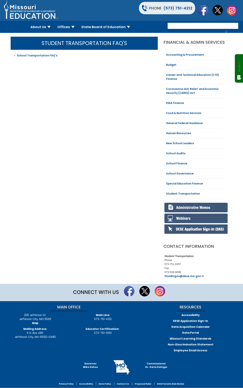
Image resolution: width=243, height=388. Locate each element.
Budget (171, 65)
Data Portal (190, 333)
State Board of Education (107, 27)
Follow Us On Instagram (234, 10)
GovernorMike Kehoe (90, 365)
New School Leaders (180, 143)
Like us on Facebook (205, 10)
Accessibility (190, 315)
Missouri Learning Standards (190, 338)
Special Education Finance (184, 183)
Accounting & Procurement (185, 55)
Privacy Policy (66, 383)
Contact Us (123, 383)
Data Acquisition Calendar (190, 327)
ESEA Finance (175, 103)
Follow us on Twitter (219, 10)
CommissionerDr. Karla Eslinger (156, 365)
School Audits (175, 153)
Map (35, 323)
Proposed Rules (143, 383)
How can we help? (239, 65)
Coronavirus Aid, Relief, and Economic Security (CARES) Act (192, 91)
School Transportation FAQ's (37, 55)
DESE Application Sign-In (190, 321)
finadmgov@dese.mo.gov (184, 276)
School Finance (176, 163)
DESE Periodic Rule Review (170, 383)
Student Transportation (183, 194)
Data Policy (105, 383)
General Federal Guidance (184, 123)
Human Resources (178, 133)
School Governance (180, 173)
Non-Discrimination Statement (190, 344)
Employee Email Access (190, 350)
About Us (42, 27)
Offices (67, 27)
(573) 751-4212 (177, 8)
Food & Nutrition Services (183, 113)
